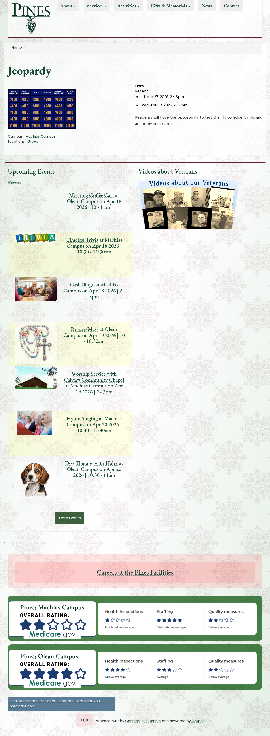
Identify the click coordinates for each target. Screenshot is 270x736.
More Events (70, 518)
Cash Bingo (82, 284)
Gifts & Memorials (170, 6)
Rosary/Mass (84, 329)
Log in (84, 719)
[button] (71, 109)
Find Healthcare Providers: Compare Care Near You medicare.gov (55, 703)
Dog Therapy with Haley (91, 463)
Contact (231, 6)
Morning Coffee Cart (91, 195)
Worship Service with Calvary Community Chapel (94, 376)
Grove (32, 141)
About (68, 6)
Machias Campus (40, 136)
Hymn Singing (82, 418)
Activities (128, 6)
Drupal (198, 720)
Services (96, 6)
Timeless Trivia (82, 239)
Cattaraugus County (143, 720)
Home (16, 47)
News (207, 6)
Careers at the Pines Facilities (135, 572)
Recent (141, 91)
